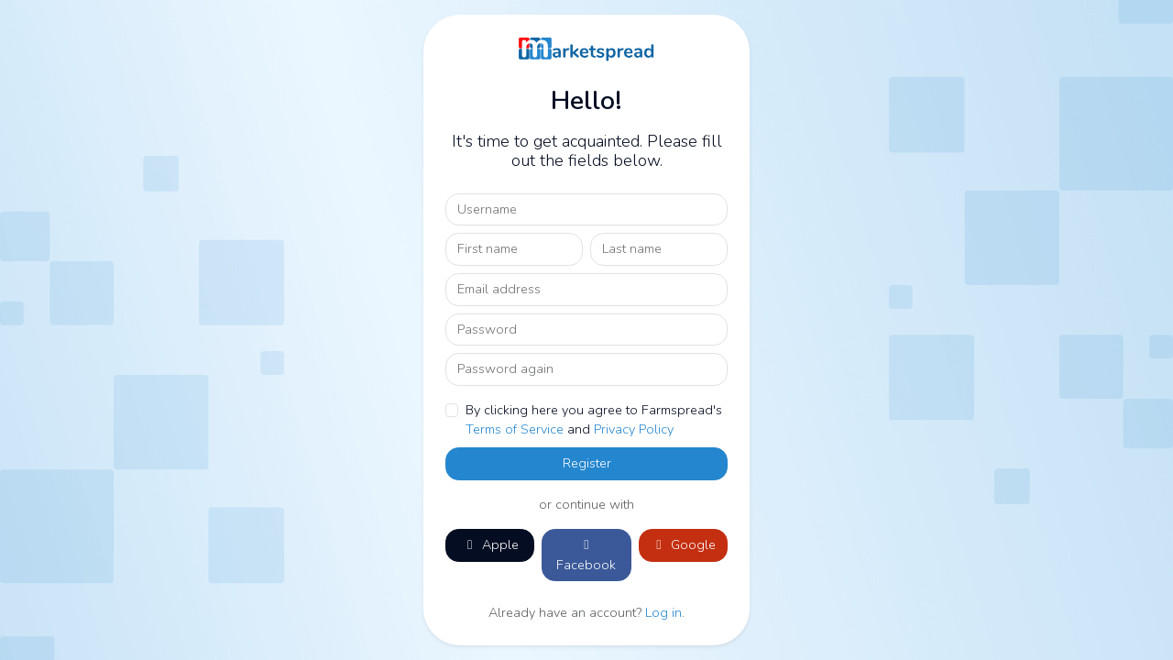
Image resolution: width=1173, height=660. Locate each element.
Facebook (586, 556)
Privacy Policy (634, 429)
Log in (663, 612)
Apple (490, 544)
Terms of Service (515, 429)
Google (683, 544)
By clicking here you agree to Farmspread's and (594, 420)
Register (587, 463)
